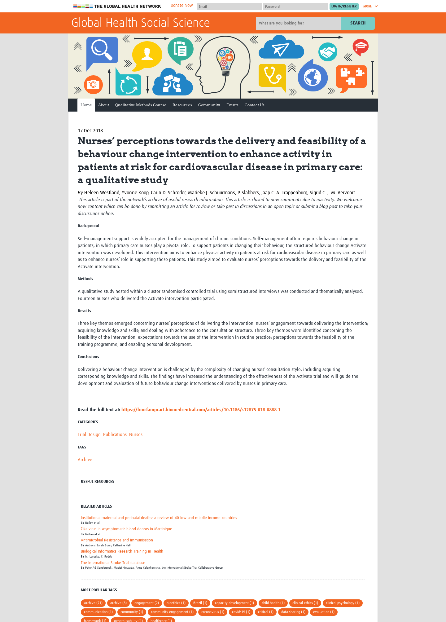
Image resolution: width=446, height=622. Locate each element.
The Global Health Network (117, 6)
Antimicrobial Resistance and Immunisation (117, 540)
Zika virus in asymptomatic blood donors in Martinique (126, 529)
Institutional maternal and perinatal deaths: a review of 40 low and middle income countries (159, 518)
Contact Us (255, 105)
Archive (85, 459)
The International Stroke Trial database (113, 563)
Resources (182, 105)
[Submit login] (344, 6)
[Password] (295, 6)
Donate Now (182, 5)
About (103, 105)
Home (86, 105)
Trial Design (89, 434)
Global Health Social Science (140, 23)
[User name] (229, 6)
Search (357, 23)
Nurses (135, 434)
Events (232, 105)
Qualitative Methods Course (140, 105)
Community (209, 105)
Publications (115, 434)
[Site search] (299, 23)
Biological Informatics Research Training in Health (122, 551)
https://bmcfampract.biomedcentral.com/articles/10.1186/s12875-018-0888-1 (201, 410)
